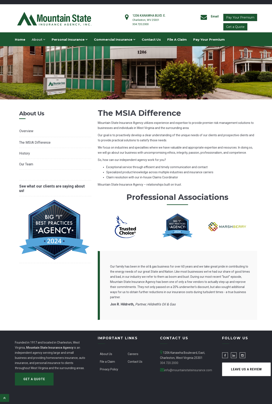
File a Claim (107, 361)
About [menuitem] (38, 39)
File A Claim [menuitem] (177, 39)
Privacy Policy (109, 369)
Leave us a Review (246, 369)
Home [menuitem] (20, 39)
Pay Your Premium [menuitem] (209, 39)
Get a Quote (235, 27)
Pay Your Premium (240, 17)
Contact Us (135, 361)
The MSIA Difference (35, 142)
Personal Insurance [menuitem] (70, 39)
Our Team (26, 164)
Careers (133, 354)
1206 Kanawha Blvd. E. (149, 15)
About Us (106, 354)
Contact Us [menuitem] (151, 39)
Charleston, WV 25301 (145, 19)
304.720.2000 (140, 24)
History (24, 153)
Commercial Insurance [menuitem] (114, 39)
